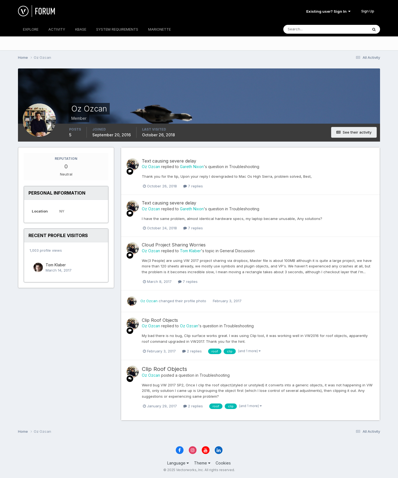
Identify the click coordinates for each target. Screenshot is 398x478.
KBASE (80, 29)
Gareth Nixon (192, 166)
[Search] (307, 29)
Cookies (223, 463)
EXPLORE (30, 29)
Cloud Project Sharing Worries (174, 245)
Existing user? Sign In (328, 11)
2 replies (192, 351)
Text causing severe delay (169, 161)
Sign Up (367, 11)
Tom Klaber (56, 265)
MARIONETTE (159, 29)
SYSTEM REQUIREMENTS (117, 29)
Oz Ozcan (151, 166)
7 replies (193, 186)
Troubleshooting (244, 166)
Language (178, 463)
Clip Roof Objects (160, 320)
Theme (202, 463)
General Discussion (237, 250)
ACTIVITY (56, 29)
